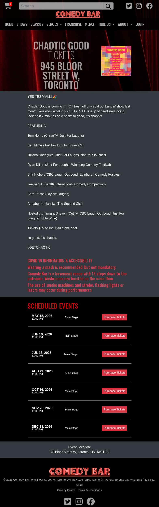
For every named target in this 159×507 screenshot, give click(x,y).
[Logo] (79, 472)
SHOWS (22, 24)
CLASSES (36, 24)
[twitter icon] (129, 5)
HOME (9, 24)
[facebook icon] (149, 5)
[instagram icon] (139, 5)
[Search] (61, 6)
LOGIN (139, 24)
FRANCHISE (73, 24)
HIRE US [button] (105, 24)
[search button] (108, 6)
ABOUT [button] (123, 24)
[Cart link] (7, 5)
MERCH (90, 24)
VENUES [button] (53, 24)
